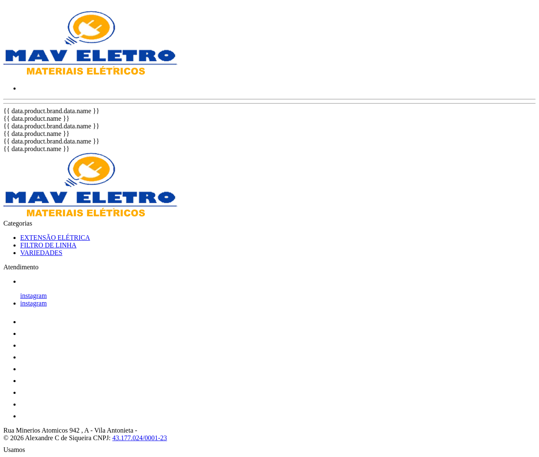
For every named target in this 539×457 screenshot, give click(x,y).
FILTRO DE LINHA (48, 245)
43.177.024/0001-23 (139, 437)
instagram (33, 295)
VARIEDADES (41, 252)
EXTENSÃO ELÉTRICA (55, 237)
